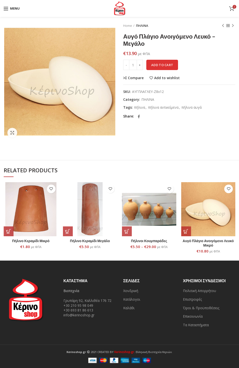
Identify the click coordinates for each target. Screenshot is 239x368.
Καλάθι (128, 308)
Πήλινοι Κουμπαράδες (149, 241)
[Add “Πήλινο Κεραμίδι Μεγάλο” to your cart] (68, 231)
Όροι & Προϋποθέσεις (201, 308)
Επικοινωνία (193, 316)
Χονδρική (130, 290)
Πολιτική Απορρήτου (199, 290)
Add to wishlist (167, 78)
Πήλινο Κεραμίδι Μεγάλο (90, 241)
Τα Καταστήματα (196, 325)
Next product (232, 26)
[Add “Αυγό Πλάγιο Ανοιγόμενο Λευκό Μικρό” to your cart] (186, 231)
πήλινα (139, 107)
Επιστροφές (192, 299)
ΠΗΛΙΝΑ (142, 25)
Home (127, 25)
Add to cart (162, 65)
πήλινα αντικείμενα (163, 107)
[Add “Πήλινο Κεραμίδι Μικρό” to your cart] (9, 231)
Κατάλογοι (131, 299)
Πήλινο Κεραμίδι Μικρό (30, 241)
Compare (136, 78)
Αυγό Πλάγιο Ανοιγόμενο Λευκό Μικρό (208, 243)
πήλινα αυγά (191, 107)
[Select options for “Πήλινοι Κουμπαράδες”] (127, 231)
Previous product (223, 26)
